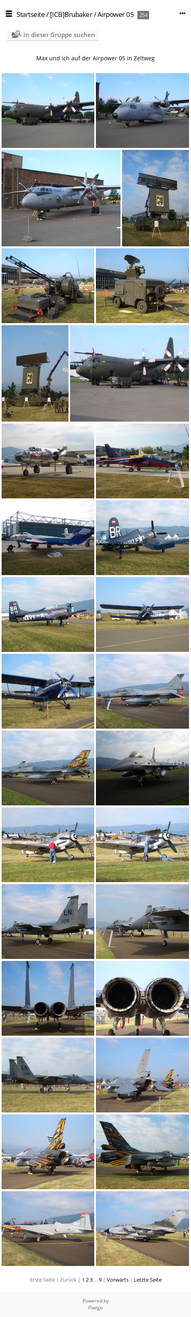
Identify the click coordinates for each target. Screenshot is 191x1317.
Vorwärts (118, 1279)
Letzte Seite (148, 1279)
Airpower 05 (116, 14)
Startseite (31, 14)
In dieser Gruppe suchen (59, 35)
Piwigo (95, 1307)
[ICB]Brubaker (71, 14)
